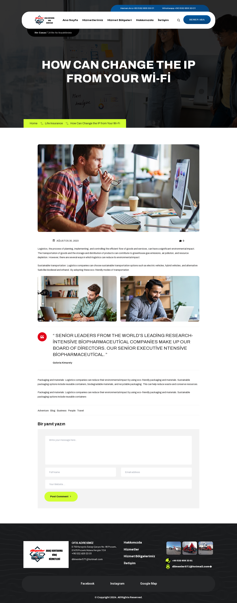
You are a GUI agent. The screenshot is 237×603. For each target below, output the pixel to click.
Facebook (87, 583)
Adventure (43, 410)
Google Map (148, 583)
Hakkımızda (145, 20)
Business (62, 410)
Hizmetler (129, 549)
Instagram (116, 583)
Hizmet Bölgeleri (119, 20)
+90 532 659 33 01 (143, 8)
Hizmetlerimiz (92, 20)
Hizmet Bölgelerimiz (137, 556)
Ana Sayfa (70, 20)
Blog (52, 410)
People (72, 410)
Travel (80, 410)
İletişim (163, 20)
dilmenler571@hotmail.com (87, 559)
